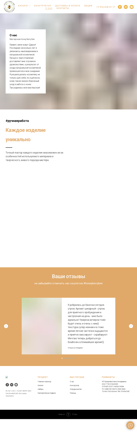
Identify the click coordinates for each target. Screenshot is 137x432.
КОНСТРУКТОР (42, 6)
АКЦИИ (88, 6)
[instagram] (132, 7)
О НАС (49, 8)
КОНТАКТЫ (63, 8)
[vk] (126, 7)
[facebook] (120, 7)
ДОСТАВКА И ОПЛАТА (67, 6)
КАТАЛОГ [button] (23, 6)
